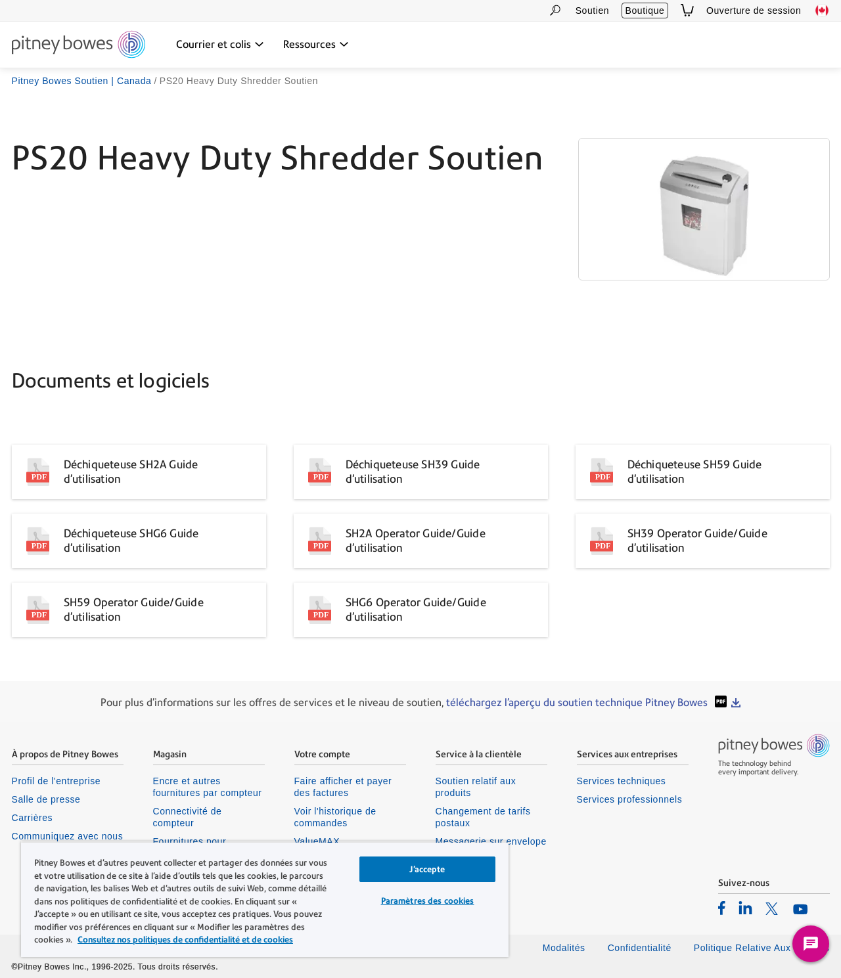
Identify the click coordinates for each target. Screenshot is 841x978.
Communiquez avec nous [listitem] (68, 836)
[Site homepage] (78, 45)
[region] (265, 899)
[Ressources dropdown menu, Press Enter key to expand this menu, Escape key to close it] (316, 45)
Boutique (645, 10)
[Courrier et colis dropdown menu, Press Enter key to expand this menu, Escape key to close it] (220, 45)
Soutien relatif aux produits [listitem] (476, 787)
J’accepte (427, 869)
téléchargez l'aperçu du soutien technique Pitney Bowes (578, 702)
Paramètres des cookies (427, 901)
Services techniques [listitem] (621, 781)
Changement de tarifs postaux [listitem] (483, 817)
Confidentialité (639, 948)
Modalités (564, 948)
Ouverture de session (753, 10)
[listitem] (721, 907)
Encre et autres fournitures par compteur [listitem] (207, 787)
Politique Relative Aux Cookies (762, 948)
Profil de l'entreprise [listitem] (56, 781)
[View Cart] (687, 10)
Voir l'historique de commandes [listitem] (335, 817)
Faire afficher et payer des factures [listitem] (343, 787)
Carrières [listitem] (32, 817)
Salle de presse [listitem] (46, 799)
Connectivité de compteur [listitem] (187, 817)
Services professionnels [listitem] (630, 799)
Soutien (592, 10)
